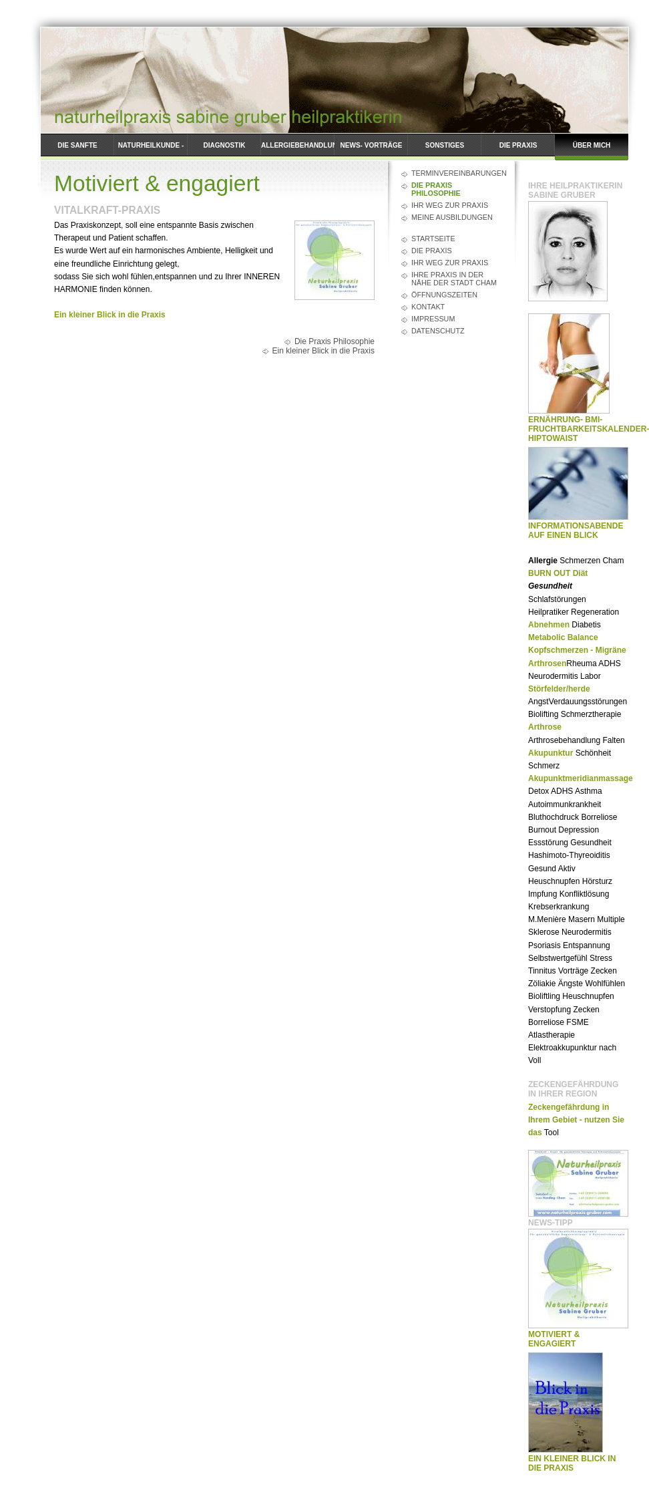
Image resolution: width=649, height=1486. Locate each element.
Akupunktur (550, 753)
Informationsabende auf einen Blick (575, 530)
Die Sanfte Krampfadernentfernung (77, 151)
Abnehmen (549, 624)
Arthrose (545, 727)
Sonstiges (444, 145)
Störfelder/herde (559, 689)
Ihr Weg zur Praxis (449, 205)
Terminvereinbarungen (456, 173)
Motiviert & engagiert (554, 1339)
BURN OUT (549, 573)
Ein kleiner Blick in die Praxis (110, 314)
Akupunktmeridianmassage (580, 778)
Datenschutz (438, 331)
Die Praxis (518, 145)
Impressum (433, 319)
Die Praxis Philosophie (436, 189)
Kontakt (428, 307)
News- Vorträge (372, 145)
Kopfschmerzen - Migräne (577, 650)
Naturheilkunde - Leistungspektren (151, 151)
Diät (580, 573)
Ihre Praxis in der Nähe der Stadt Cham (454, 279)
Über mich (592, 145)
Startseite (433, 239)
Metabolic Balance (563, 637)
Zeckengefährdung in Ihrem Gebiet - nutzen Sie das (576, 1119)
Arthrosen (547, 663)
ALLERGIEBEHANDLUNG (298, 145)
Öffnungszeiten (444, 295)
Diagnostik (225, 145)
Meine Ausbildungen (452, 217)
